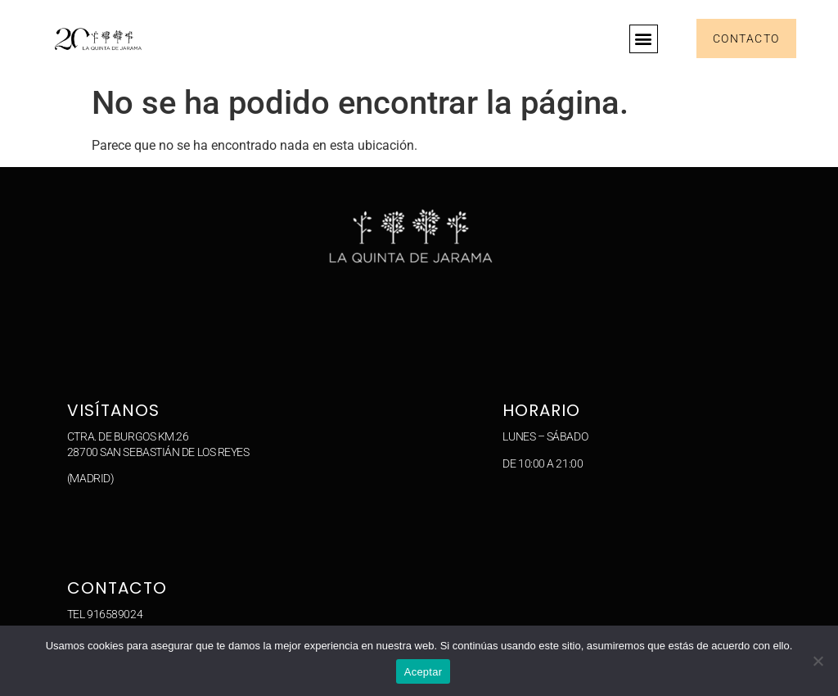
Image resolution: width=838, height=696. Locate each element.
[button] (643, 39)
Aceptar (423, 672)
